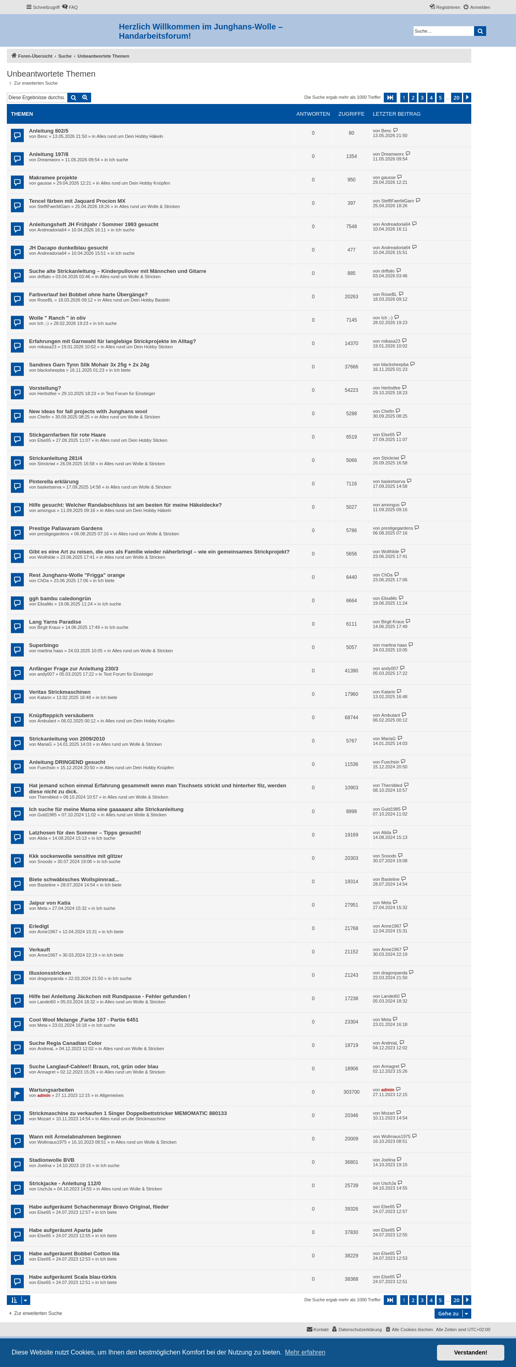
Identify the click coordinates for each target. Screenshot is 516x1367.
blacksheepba (51, 370)
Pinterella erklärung (54, 482)
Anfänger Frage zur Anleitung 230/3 (74, 669)
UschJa (44, 1188)
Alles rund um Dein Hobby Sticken (139, 346)
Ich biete (122, 370)
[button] (390, 97)
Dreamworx (48, 159)
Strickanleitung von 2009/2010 (67, 739)
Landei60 (46, 1001)
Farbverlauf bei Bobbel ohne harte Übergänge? (88, 294)
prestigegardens (53, 533)
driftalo (44, 276)
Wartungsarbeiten (51, 1090)
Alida (42, 838)
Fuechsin (46, 767)
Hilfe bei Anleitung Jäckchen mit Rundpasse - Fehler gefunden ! (109, 996)
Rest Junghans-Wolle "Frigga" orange (77, 575)
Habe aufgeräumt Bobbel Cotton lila (74, 1253)
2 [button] (413, 97)
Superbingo (43, 645)
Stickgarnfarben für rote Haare (67, 435)
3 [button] (422, 97)
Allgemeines (112, 1095)
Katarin (44, 697)
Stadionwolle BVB (52, 1160)
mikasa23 (46, 346)
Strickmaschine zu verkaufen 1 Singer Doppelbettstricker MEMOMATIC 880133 (128, 1113)
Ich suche (118, 159)
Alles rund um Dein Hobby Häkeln (130, 136)
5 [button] (440, 97)
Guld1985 (47, 814)
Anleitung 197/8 (48, 154)
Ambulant (46, 720)
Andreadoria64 (52, 229)
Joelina (44, 1165)
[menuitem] (70, 7)
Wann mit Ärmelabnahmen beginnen (75, 1137)
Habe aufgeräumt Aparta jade (66, 1230)
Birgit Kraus (48, 627)
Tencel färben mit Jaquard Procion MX (77, 201)
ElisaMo (45, 603)
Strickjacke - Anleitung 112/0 (65, 1183)
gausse (44, 183)
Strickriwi (46, 463)
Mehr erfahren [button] (305, 1352)
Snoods (44, 861)
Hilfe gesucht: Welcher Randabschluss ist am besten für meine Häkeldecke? (125, 505)
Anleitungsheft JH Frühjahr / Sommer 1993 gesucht (93, 224)
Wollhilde (46, 557)
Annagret (46, 1071)
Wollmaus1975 (52, 1142)
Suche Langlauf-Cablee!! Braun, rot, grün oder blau (93, 1066)
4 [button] (431, 97)
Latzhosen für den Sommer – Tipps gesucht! (85, 833)
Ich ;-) (43, 323)
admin (43, 1095)
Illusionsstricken (50, 973)
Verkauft (39, 950)
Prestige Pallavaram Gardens (66, 528)
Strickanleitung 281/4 (55, 458)
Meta (42, 908)
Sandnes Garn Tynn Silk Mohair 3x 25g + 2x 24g (89, 365)
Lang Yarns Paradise (55, 622)
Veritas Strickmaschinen (59, 692)
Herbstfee (47, 393)
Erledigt (39, 926)
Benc (42, 136)
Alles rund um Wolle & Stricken (149, 206)
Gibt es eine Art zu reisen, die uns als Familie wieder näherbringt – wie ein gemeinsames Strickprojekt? (159, 552)
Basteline (46, 884)
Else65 (44, 440)
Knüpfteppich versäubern (61, 715)
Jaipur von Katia (50, 903)
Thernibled (47, 797)
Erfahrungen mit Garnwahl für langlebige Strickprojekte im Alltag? (112, 341)
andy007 (45, 674)
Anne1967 (47, 931)
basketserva (49, 487)
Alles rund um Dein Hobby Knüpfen (135, 183)
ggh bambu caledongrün (60, 598)
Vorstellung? (45, 388)
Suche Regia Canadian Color (65, 1043)
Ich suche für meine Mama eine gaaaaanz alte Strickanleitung (106, 809)
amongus (46, 510)
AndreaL (45, 1048)
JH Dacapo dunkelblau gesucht (68, 248)
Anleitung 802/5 (48, 131)
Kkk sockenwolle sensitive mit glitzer (76, 856)
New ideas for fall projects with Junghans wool (88, 411)
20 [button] (457, 97)
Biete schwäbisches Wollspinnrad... (74, 879)
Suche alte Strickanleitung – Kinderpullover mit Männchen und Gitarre (117, 271)
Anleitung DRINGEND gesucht (67, 762)
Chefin (43, 416)
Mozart (44, 1118)
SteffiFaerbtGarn (53, 206)
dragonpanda (50, 978)
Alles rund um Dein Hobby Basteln (136, 300)
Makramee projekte (53, 178)
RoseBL (45, 300)
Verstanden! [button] (470, 1352)
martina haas (50, 650)
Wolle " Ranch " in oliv (57, 318)
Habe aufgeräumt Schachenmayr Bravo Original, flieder (99, 1207)
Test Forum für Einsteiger (130, 393)
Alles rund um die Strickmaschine (133, 1118)
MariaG (44, 744)
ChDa (43, 580)
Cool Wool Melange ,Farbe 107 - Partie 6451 (84, 1020)
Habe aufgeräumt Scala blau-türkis (73, 1277)
